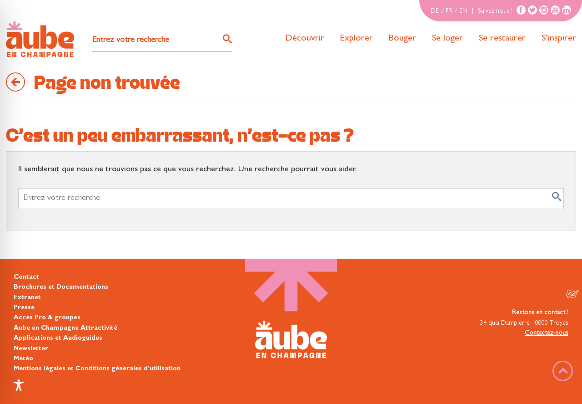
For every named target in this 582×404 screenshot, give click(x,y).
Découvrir (304, 38)
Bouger (402, 38)
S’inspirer (559, 38)
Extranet (27, 298)
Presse (24, 308)
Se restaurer (502, 38)
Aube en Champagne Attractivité (65, 328)
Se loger (447, 38)
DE (435, 11)
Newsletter (31, 349)
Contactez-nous (546, 333)
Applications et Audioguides (58, 338)
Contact (26, 277)
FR (449, 11)
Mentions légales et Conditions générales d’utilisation (97, 369)
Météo (23, 359)
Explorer (356, 38)
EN (463, 11)
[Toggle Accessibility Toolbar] (18, 385)
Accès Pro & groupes (47, 318)
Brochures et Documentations (61, 287)
